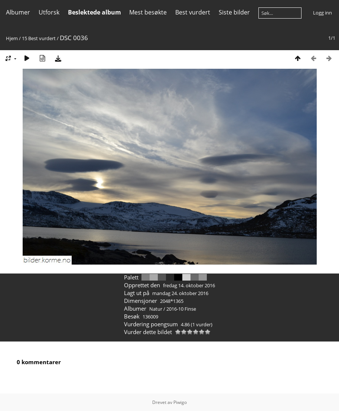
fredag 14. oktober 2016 (189, 285)
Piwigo (180, 402)
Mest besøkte (148, 12)
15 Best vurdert (39, 38)
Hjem (12, 38)
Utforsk (49, 12)
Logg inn (322, 12)
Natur (155, 308)
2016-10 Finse (181, 308)
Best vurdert (192, 12)
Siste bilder (234, 12)
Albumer (18, 12)
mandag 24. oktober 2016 (180, 293)
